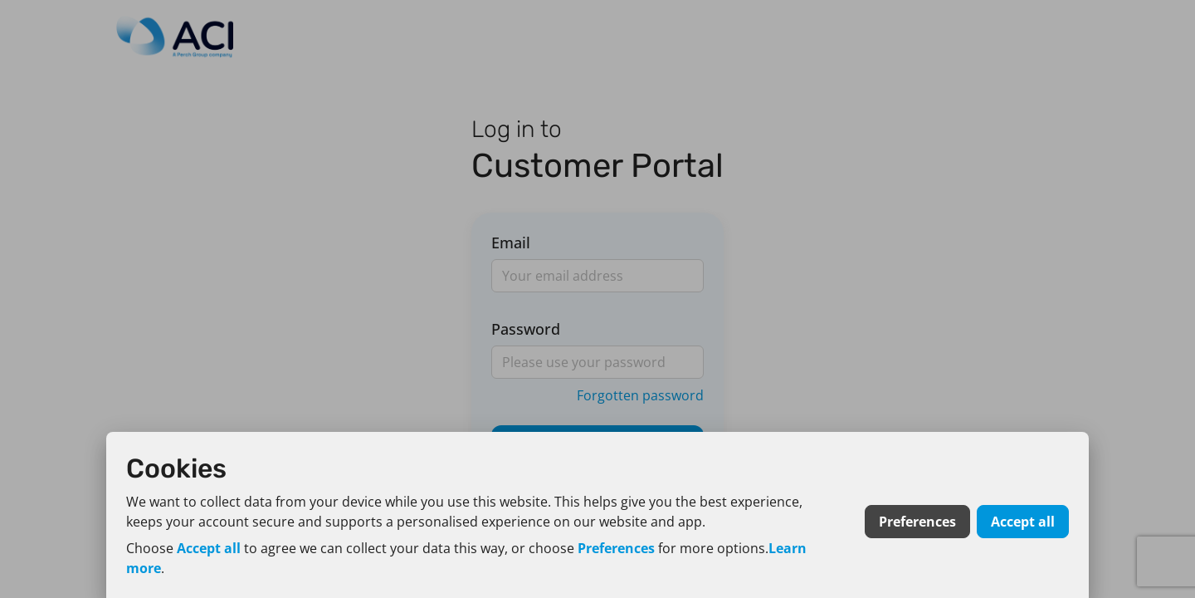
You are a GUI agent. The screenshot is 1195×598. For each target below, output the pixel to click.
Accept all (209, 548)
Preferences (616, 548)
